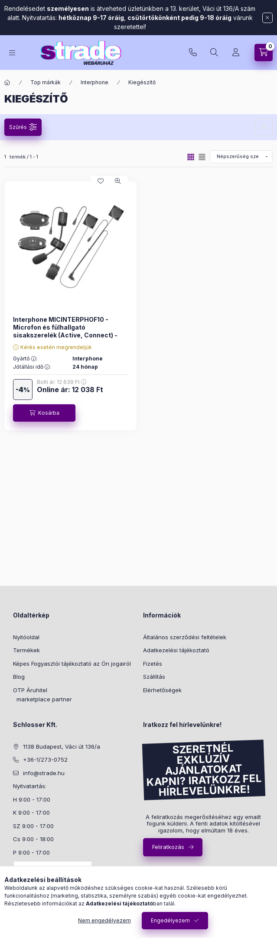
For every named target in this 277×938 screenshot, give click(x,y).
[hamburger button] (12, 53)
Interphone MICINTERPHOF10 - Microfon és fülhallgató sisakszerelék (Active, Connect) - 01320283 (65, 331)
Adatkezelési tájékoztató (176, 650)
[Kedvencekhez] (100, 181)
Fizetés (152, 663)
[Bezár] (267, 18)
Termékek (26, 650)
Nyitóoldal (26, 637)
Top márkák (45, 82)
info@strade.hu (44, 773)
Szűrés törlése (264, 127)
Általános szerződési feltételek (184, 637)
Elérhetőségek (162, 690)
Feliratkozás (168, 846)
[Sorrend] (241, 156)
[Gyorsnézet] (118, 181)
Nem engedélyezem (104, 920)
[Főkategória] (7, 82)
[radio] (202, 157)
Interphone (94, 82)
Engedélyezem (170, 920)
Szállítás (154, 676)
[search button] (214, 52)
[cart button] (263, 52)
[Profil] (235, 52)
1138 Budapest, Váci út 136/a (61, 746)
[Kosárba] (44, 413)
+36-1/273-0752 (193, 52)
